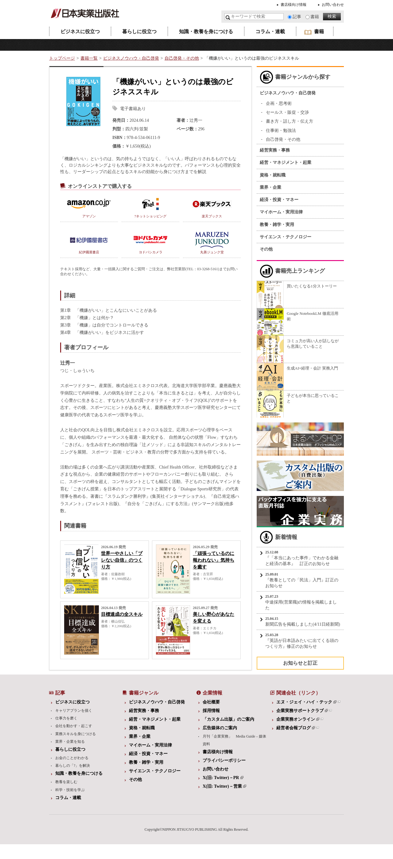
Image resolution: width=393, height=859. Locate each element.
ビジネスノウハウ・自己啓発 (131, 58)
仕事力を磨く (66, 718)
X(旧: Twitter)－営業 (224, 786)
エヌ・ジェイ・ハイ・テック (306, 702)
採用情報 (211, 710)
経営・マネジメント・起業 (285, 162)
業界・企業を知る (70, 741)
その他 (266, 249)
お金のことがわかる (71, 758)
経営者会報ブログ (295, 728)
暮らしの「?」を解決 (72, 765)
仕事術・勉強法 (281, 130)
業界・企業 (270, 187)
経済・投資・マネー (279, 199)
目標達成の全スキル (121, 614)
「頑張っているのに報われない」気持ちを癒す (213, 560)
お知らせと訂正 (300, 663)
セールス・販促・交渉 (287, 112)
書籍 (314, 16)
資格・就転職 (273, 175)
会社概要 (211, 702)
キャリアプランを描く (73, 710)
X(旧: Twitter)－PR (223, 777)
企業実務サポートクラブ (302, 710)
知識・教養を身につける (206, 31)
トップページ (62, 58)
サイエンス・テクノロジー (285, 237)
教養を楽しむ (66, 782)
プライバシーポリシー (224, 760)
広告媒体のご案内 (220, 728)
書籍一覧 (89, 58)
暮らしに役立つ (139, 31)
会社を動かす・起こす (73, 726)
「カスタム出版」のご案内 (228, 719)
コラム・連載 (270, 31)
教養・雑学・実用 (277, 224)
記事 (297, 16)
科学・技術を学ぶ (70, 790)
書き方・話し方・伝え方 (289, 121)
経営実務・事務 (275, 150)
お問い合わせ (333, 4)
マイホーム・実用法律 (281, 212)
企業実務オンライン (297, 719)
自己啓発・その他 (182, 58)
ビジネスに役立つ (80, 31)
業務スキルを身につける (75, 734)
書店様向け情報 (293, 4)
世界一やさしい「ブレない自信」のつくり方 (121, 560)
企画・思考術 (279, 103)
